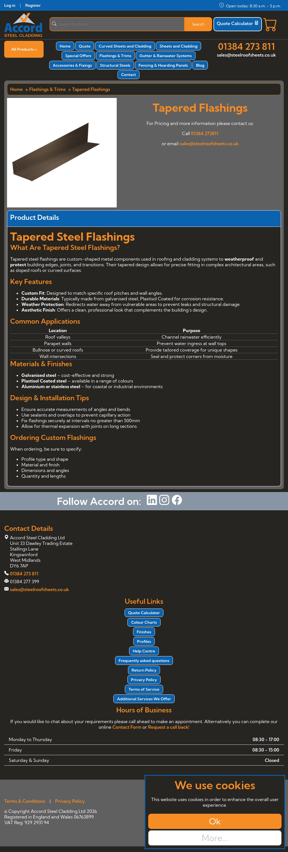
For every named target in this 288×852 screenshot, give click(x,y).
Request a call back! (168, 727)
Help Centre (144, 651)
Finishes (144, 631)
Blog (200, 65)
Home (65, 46)
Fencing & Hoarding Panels (163, 65)
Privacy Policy (144, 679)
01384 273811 (204, 133)
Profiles (144, 641)
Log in (9, 5)
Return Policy (144, 670)
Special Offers (78, 55)
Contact (128, 74)
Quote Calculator (237, 23)
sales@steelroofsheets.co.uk (246, 55)
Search (198, 24)
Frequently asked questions (144, 660)
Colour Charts (144, 622)
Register (33, 5)
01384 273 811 (246, 46)
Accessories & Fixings (72, 65)
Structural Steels (115, 65)
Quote (85, 46)
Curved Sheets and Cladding (125, 46)
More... (215, 838)
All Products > (24, 49)
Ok (215, 821)
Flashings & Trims (115, 55)
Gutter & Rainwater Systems (166, 55)
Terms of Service (144, 689)
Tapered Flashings (91, 89)
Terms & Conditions (24, 801)
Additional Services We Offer (144, 698)
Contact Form (126, 727)
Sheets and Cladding (178, 46)
